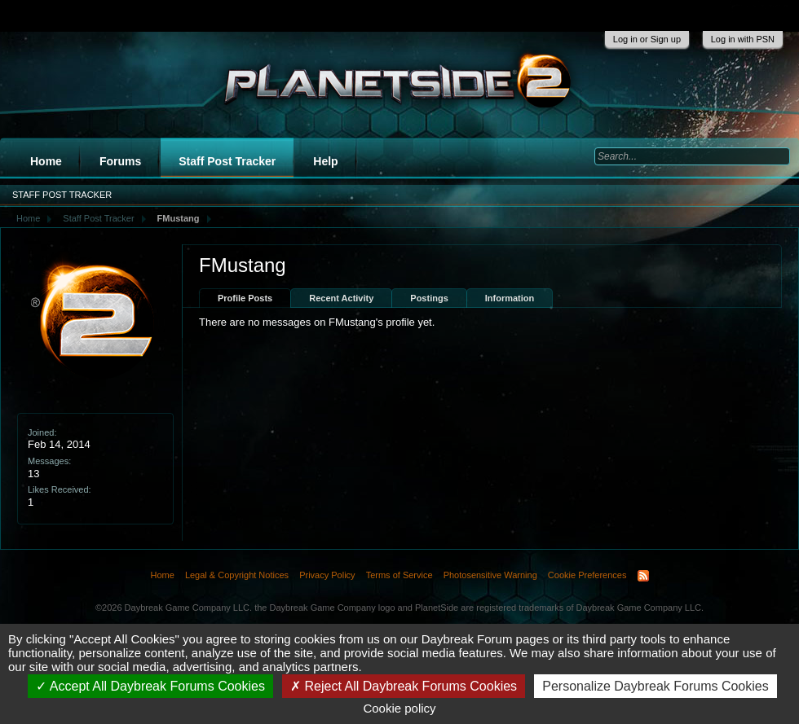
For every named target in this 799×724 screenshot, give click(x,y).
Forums (120, 161)
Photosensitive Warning (490, 575)
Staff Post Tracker (227, 161)
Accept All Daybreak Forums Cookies (150, 686)
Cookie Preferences (587, 575)
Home (46, 161)
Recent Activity (341, 298)
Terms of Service (399, 575)
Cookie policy (399, 708)
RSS (643, 575)
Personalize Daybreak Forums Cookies (655, 686)
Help (325, 161)
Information (510, 298)
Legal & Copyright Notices (237, 575)
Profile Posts (245, 298)
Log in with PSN (743, 39)
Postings (429, 298)
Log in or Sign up (647, 39)
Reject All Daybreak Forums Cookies (403, 686)
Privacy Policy (327, 575)
